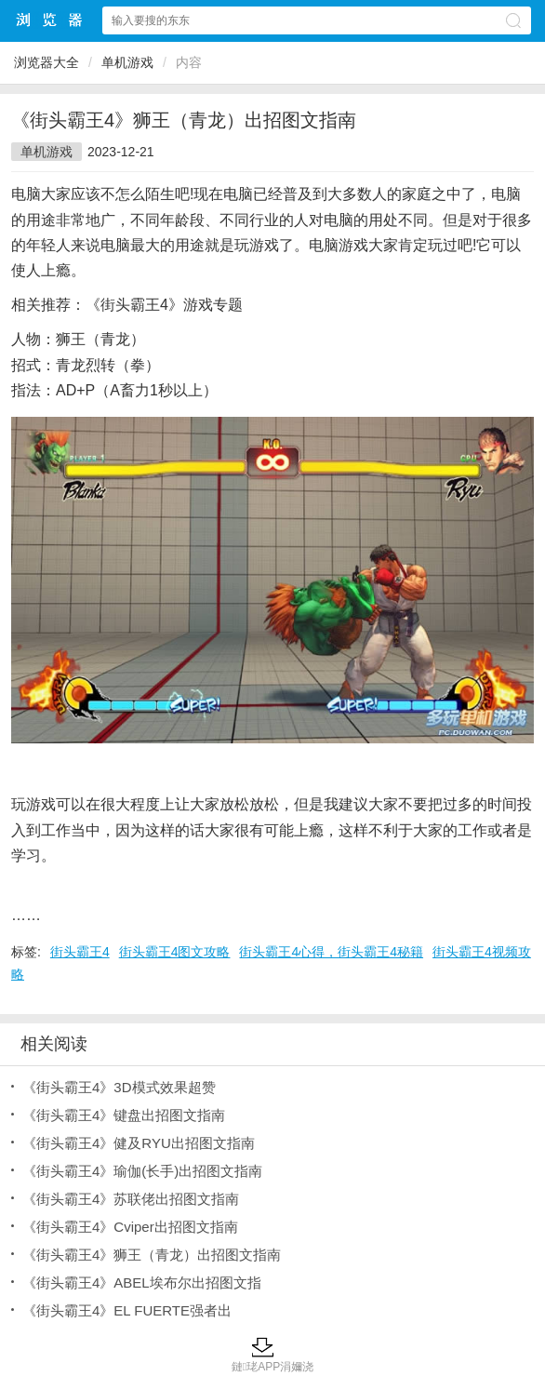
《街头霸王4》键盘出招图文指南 (123, 1115)
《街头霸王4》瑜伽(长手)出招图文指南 (142, 1171)
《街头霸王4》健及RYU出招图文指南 (138, 1143)
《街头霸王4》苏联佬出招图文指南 (130, 1199)
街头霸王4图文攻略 (175, 951)
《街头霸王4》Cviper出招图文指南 (130, 1227)
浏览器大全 (46, 62)
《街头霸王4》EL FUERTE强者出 (127, 1310)
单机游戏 (127, 62)
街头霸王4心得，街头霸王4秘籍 (331, 951)
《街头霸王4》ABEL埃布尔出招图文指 (141, 1282)
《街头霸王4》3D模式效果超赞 (119, 1087)
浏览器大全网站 (50, 20)
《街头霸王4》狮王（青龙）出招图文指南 (151, 1254)
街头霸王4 (80, 951)
